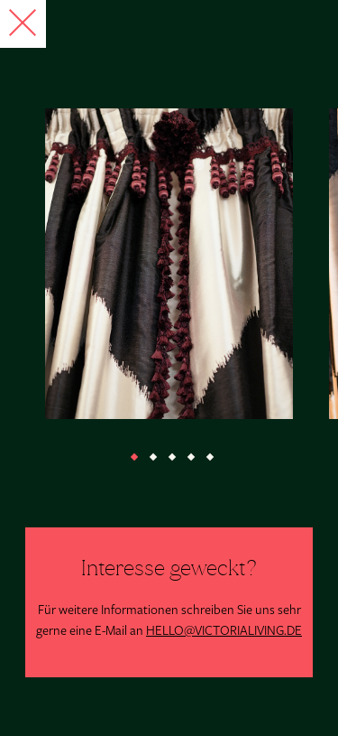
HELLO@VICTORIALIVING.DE (224, 631)
